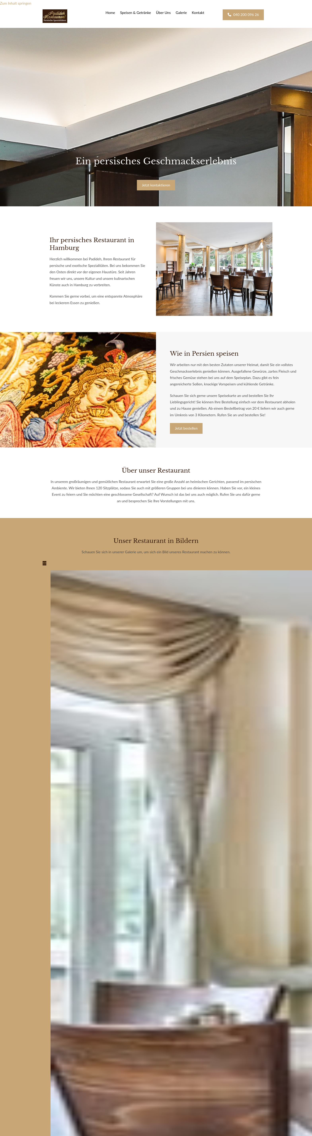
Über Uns (163, 12)
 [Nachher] (46, 563)
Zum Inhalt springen (15, 3)
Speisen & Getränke (135, 12)
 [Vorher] (44, 563)
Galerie (181, 12)
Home (110, 12)
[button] (243, 14)
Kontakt (198, 12)
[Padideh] (55, 21)
